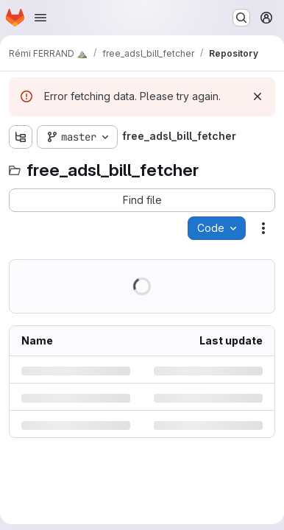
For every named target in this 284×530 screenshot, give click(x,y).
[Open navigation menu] (40, 17)
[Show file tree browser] (20, 137)
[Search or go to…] (241, 17)
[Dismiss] (257, 96)
